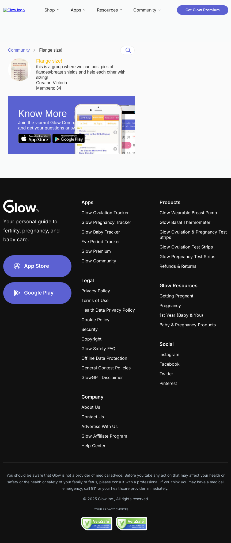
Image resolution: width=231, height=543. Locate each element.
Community (19, 50)
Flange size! (50, 50)
